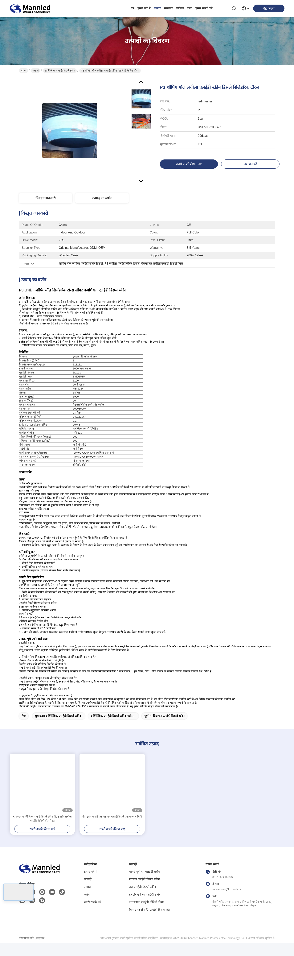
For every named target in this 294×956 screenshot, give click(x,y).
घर (132, 8)
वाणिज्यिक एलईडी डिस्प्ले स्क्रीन (59, 70)
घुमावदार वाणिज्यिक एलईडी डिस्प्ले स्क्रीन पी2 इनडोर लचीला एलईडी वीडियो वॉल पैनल (42, 832)
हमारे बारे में (144, 8)
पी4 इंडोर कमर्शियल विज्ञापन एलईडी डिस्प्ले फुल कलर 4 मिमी (112, 829)
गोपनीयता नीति (26, 951)
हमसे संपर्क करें (204, 8)
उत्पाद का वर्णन (102, 198)
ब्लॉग (189, 8)
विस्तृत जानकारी (45, 198)
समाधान (168, 8)
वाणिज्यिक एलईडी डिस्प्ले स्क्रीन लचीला (112, 729)
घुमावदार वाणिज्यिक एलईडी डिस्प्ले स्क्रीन (58, 729)
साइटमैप (40, 951)
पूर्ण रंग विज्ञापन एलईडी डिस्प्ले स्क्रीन (164, 729)
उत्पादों (157, 8)
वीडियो (180, 8)
